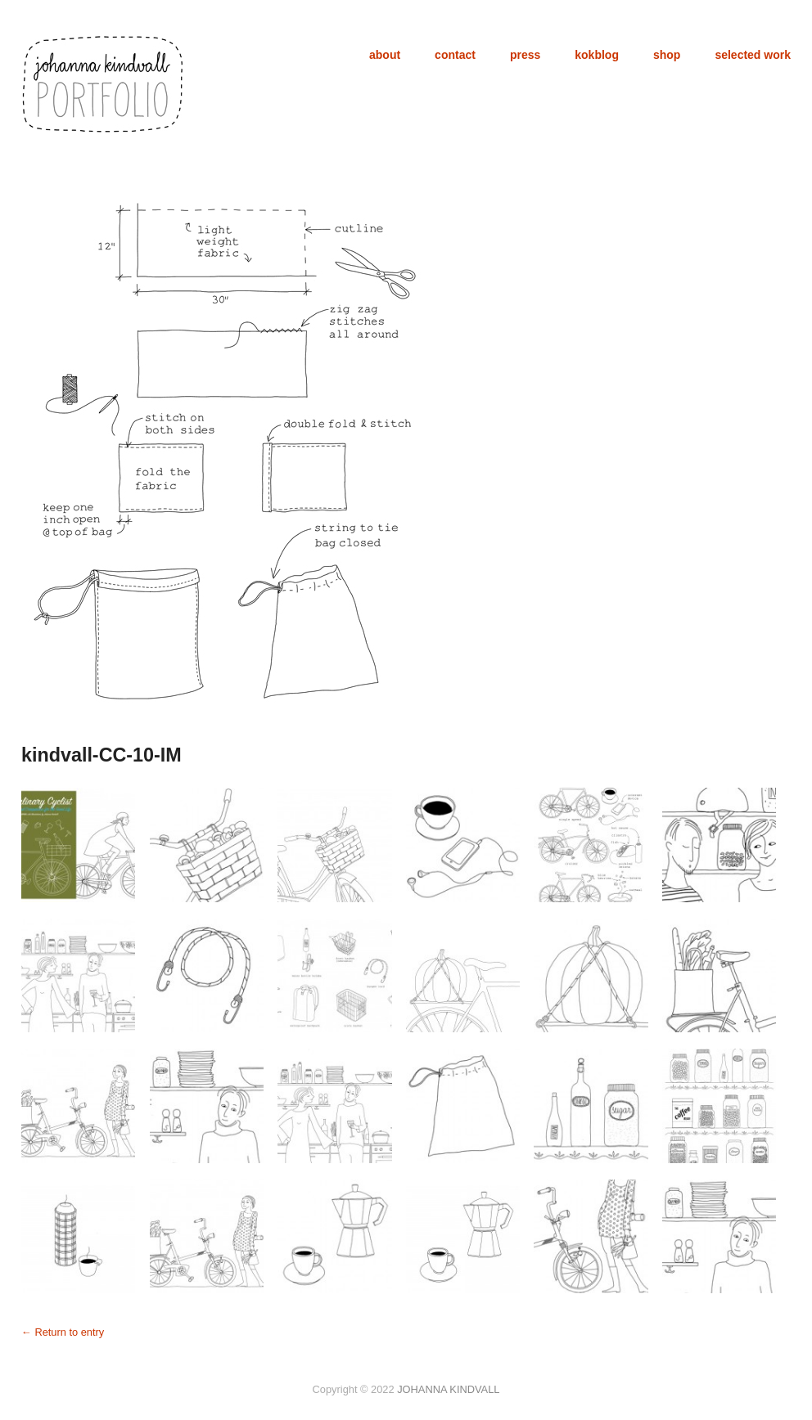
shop (666, 55)
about (384, 55)
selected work (753, 55)
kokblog (597, 55)
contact (455, 55)
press (525, 55)
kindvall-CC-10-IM (101, 755)
